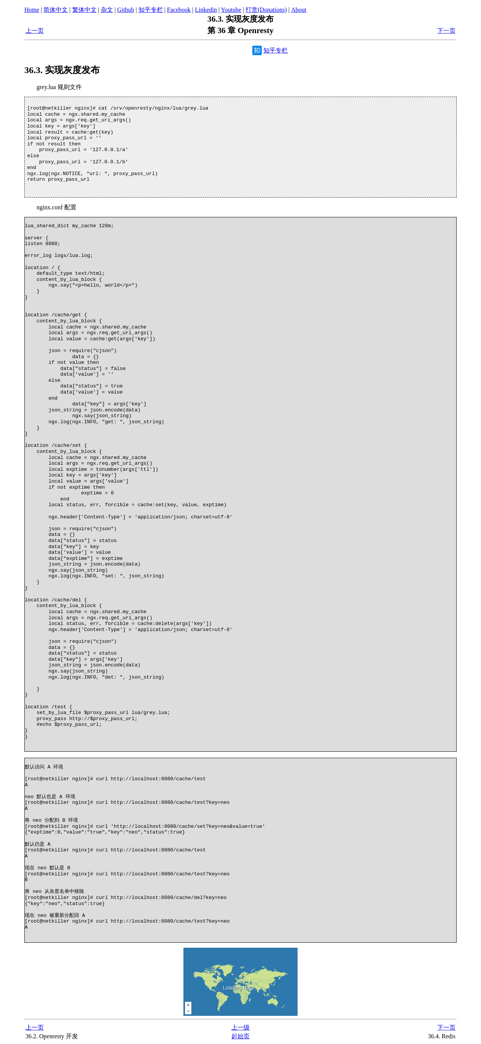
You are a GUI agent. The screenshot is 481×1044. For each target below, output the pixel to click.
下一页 (446, 30)
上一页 (34, 30)
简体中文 (55, 9)
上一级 (240, 1027)
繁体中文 (84, 9)
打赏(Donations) (266, 9)
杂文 (107, 9)
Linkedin (206, 9)
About (298, 9)
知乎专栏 (151, 9)
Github (125, 9)
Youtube (231, 9)
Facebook (179, 9)
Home (31, 9)
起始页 (240, 1036)
